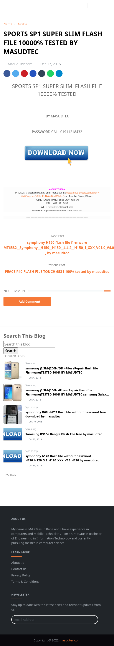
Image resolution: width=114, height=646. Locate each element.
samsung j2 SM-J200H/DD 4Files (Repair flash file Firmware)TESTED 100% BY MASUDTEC (61, 370)
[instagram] (83, 5)
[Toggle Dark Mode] (92, 5)
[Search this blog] (29, 344)
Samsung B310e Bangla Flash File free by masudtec (63, 434)
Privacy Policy (20, 575)
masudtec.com (70, 640)
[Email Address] (50, 620)
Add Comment (27, 301)
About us (17, 563)
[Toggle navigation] (107, 5)
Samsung (30, 363)
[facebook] (76, 5)
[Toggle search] (100, 5)
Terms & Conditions (25, 581)
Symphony (31, 407)
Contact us (18, 569)
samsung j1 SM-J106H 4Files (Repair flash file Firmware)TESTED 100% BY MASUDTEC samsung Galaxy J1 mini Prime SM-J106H (66, 394)
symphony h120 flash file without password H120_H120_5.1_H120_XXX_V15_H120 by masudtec (62, 458)
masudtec (53, 207)
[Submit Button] (93, 620)
